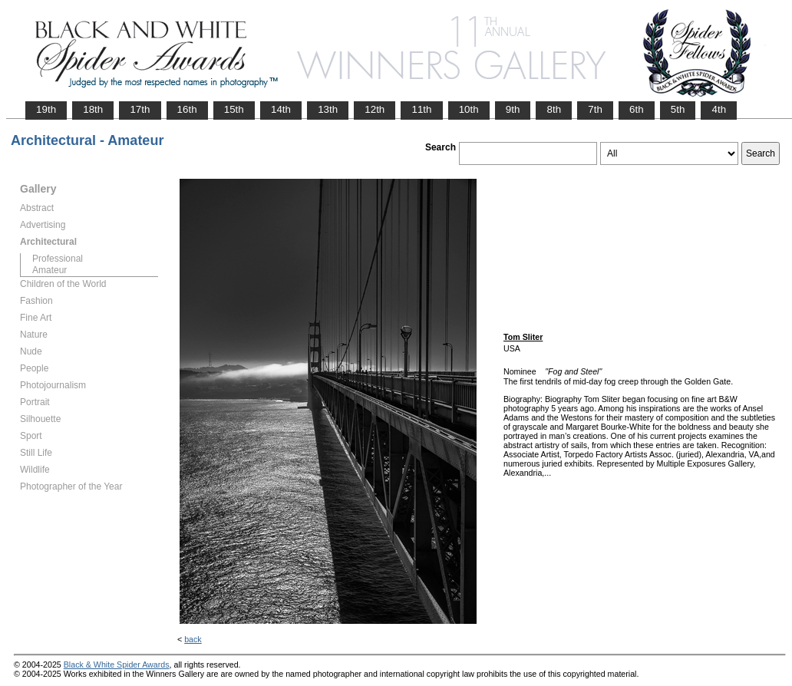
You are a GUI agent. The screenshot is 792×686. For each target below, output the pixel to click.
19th (46, 109)
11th (421, 109)
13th (327, 109)
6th (636, 109)
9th (513, 109)
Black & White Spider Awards (117, 664)
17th (139, 109)
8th (553, 109)
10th (468, 109)
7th (595, 109)
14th (280, 109)
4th (718, 109)
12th (374, 109)
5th (678, 109)
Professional (57, 258)
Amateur (49, 270)
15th (234, 109)
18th (92, 109)
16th (187, 109)
